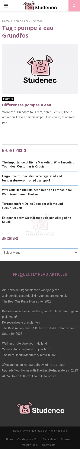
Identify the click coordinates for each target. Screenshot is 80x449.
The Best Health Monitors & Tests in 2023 (29, 355)
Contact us (48, 444)
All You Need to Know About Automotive (29, 376)
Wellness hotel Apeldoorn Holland (24, 343)
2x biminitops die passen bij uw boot (26, 349)
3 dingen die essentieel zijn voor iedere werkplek (34, 295)
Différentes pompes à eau (26, 105)
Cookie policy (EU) (27, 439)
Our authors (49, 439)
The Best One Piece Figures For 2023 (26, 301)
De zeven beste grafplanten (21, 322)
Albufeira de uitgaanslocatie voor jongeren (30, 290)
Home (9, 439)
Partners (66, 439)
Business (8, 99)
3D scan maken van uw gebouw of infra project (33, 364)
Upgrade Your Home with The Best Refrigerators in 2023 (40, 370)
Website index (30, 444)
